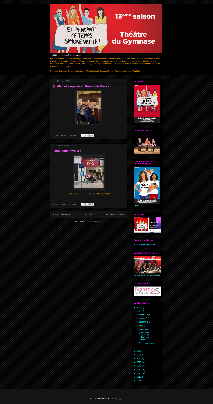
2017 (139, 370)
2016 (139, 373)
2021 (139, 355)
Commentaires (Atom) (94, 221)
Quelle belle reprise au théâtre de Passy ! (81, 86)
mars (141, 325)
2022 (139, 351)
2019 (139, 362)
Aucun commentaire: (69, 135)
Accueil (88, 214)
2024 (139, 307)
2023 (139, 311)
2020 (139, 358)
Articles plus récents (61, 214)
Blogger (120, 398)
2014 (139, 381)
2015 (139, 377)
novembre (143, 314)
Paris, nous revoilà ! (66, 151)
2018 (139, 366)
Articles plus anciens (115, 214)
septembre (144, 322)
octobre (142, 318)
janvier (142, 329)
